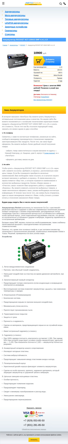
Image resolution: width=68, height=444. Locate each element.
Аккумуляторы (12, 11)
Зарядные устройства (16, 27)
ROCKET (22, 45)
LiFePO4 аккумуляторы (16, 23)
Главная (5, 45)
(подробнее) (45, 97)
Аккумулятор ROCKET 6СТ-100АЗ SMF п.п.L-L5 (41, 45)
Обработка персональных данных (34, 429)
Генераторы (11, 30)
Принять (34, 440)
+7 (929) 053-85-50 (34, 420)
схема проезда (49, 153)
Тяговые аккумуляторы (17, 19)
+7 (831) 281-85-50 (34, 425)
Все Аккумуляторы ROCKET (43, 100)
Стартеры (10, 34)
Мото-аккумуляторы (15, 15)
